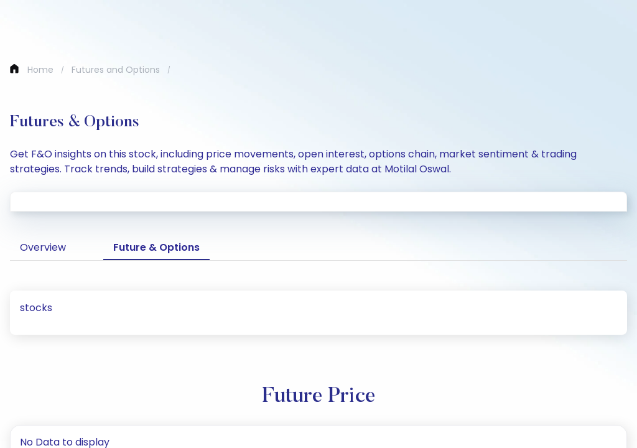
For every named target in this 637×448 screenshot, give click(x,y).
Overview (43, 247)
